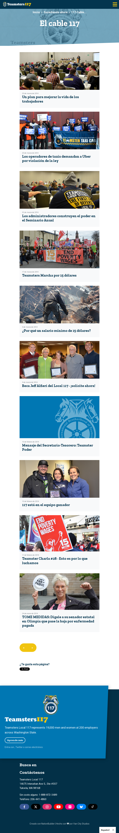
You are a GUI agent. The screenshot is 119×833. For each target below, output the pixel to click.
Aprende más (15, 740)
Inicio (36, 12)
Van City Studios (81, 823)
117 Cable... (78, 12)
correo (28, 747)
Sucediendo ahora (55, 12)
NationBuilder (48, 823)
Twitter (19, 747)
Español (105, 830)
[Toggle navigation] (115, 4)
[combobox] (107, 830)
